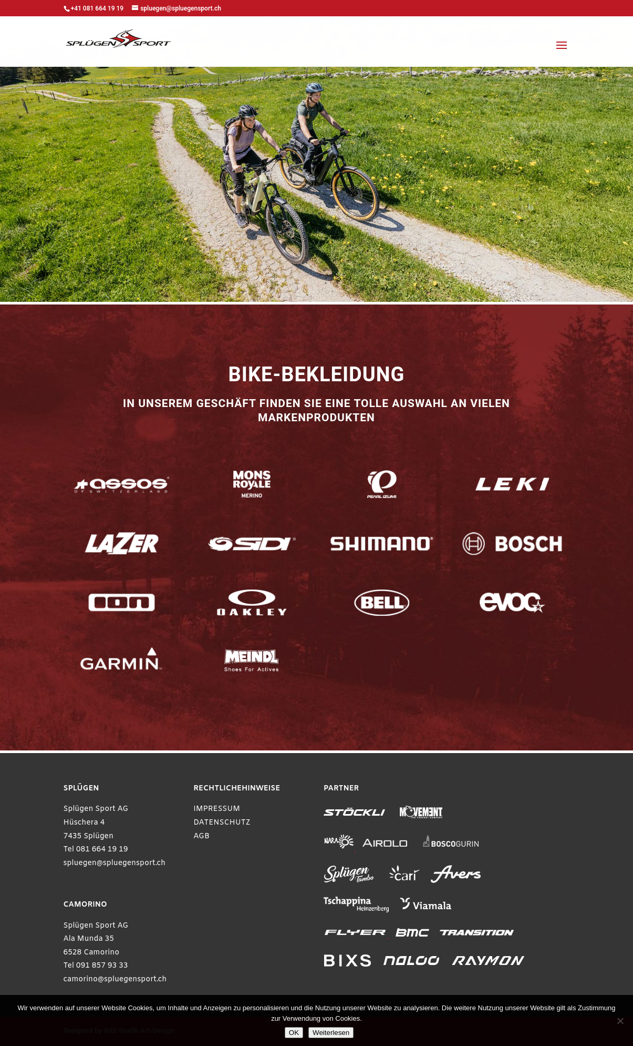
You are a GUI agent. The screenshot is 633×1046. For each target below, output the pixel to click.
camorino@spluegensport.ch (115, 979)
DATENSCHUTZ (222, 823)
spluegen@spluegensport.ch (115, 863)
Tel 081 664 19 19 (96, 850)
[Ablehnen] (620, 1020)
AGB (201, 836)
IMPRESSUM (216, 809)
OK (294, 1033)
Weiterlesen (331, 1033)
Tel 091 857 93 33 (96, 966)
